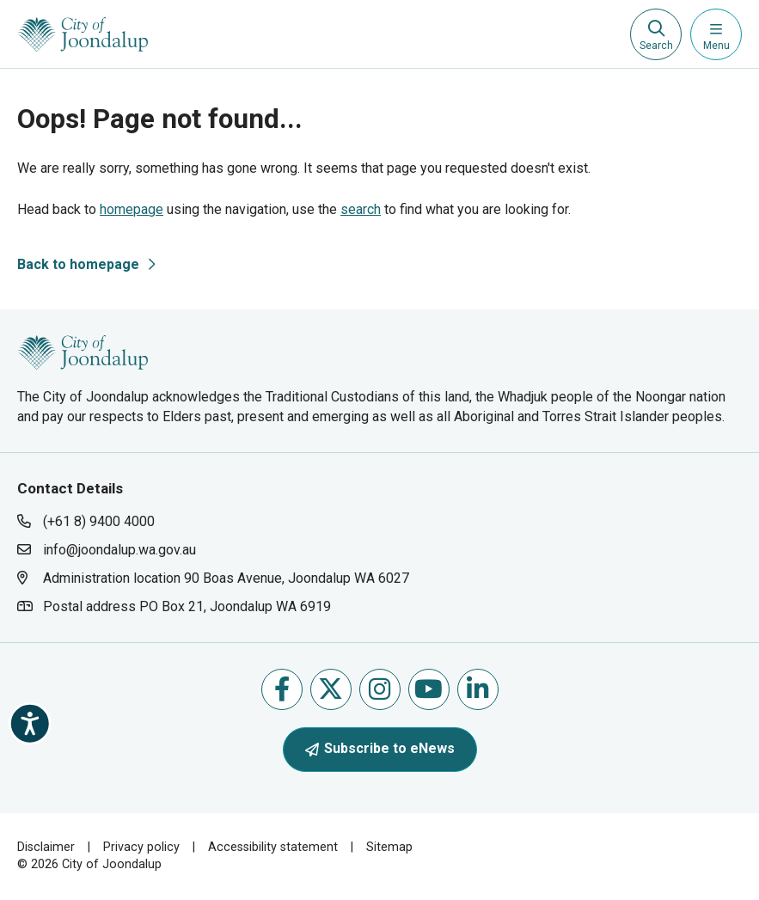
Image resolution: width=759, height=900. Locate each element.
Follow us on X (330, 689)
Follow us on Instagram (379, 689)
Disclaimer (46, 847)
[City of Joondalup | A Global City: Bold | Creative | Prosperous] (83, 34)
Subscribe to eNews (380, 748)
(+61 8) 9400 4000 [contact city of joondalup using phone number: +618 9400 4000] (99, 521)
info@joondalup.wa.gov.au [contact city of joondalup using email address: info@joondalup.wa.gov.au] (119, 550)
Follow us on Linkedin (477, 689)
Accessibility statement (273, 847)
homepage (131, 209)
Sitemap (389, 847)
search (360, 209)
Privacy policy (141, 847)
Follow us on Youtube (428, 689)
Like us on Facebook (282, 689)
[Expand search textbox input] (656, 34)
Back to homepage (78, 264)
